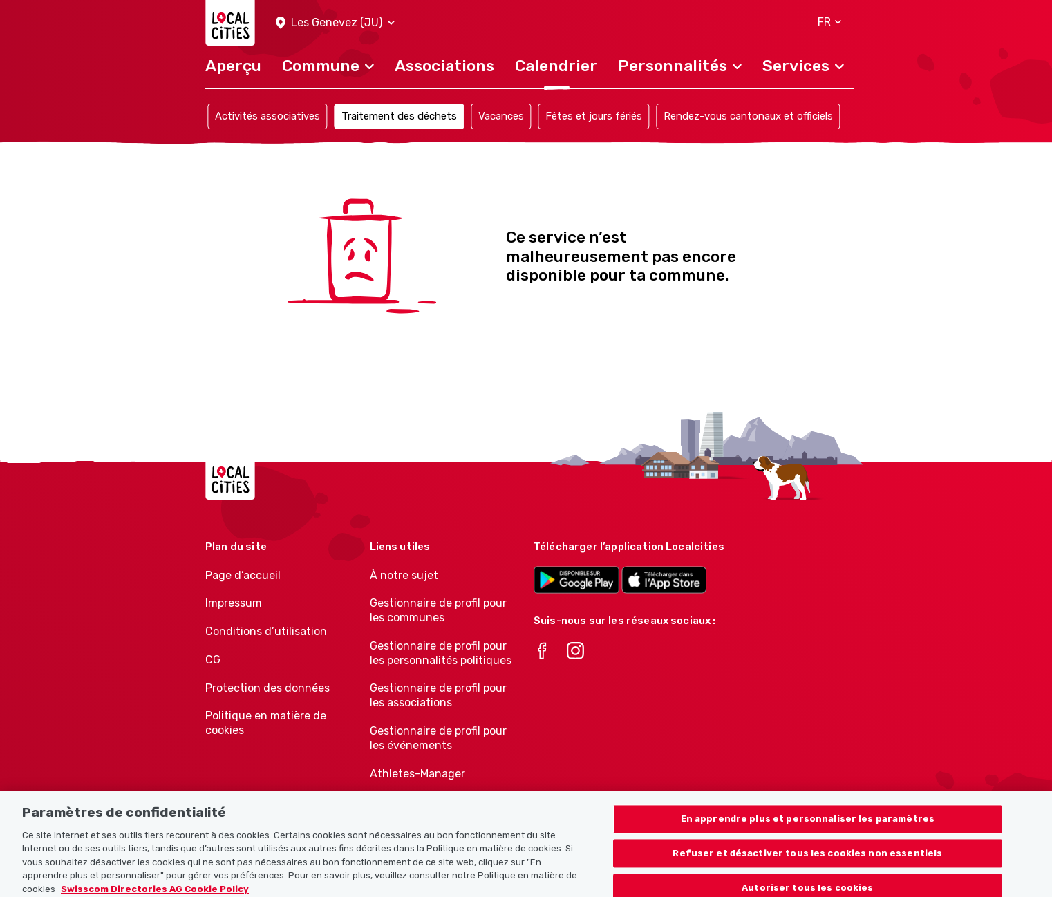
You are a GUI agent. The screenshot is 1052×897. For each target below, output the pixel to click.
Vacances (501, 116)
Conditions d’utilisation (266, 631)
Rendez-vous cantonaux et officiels (748, 116)
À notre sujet (404, 575)
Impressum (233, 603)
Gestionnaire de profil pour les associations (438, 695)
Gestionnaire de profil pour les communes (438, 610)
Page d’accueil (243, 575)
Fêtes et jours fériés (593, 116)
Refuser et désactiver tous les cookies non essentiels (807, 859)
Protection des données (267, 688)
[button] (335, 23)
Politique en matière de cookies (265, 723)
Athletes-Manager (417, 773)
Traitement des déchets (399, 116)
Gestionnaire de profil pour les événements (438, 738)
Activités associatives (267, 116)
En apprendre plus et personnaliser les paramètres (807, 825)
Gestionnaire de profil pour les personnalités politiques (440, 653)
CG (212, 659)
